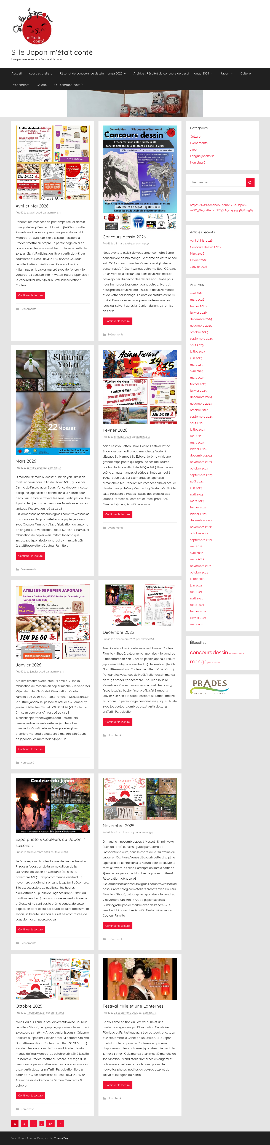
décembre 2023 (201, 455)
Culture (245, 73)
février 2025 (198, 384)
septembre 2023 (201, 475)
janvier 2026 (198, 312)
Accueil (17, 73)
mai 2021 (196, 592)
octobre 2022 (199, 533)
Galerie (42, 85)
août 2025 (197, 345)
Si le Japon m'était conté (52, 52)
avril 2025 (196, 371)
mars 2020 (197, 624)
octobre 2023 (199, 468)
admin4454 (54, 212)
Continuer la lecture (30, 295)
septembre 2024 (201, 416)
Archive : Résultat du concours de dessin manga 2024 (173, 73)
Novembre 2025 (118, 825)
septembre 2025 (201, 338)
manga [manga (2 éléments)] (198, 661)
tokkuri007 (61, 852)
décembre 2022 (201, 520)
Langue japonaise (202, 156)
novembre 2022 (201, 527)
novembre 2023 (201, 462)
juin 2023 (196, 488)
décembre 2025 (201, 319)
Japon (226, 73)
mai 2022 (196, 546)
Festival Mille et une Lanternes (133, 1006)
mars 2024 (197, 442)
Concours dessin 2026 (124, 236)
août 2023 (197, 481)
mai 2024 (196, 436)
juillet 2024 (197, 429)
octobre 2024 (199, 410)
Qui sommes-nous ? (68, 85)
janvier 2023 (198, 514)
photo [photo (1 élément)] (210, 662)
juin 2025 (196, 358)
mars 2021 (197, 605)
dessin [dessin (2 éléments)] (220, 652)
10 (50, 1123)
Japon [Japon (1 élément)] (241, 653)
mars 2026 (197, 299)
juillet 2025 (197, 351)
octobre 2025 (199, 332)
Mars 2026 (26, 461)
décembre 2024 (201, 397)
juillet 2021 (197, 579)
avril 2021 (196, 598)
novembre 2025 (201, 325)
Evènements (20, 85)
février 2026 (198, 306)
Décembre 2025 (118, 632)
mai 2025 (196, 364)
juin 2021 (196, 585)
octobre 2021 (199, 572)
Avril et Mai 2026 (32, 206)
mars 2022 (197, 559)
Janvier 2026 (28, 665)
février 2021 (198, 611)
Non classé (27, 762)
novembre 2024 (201, 403)
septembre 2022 (201, 540)
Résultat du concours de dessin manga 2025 (93, 73)
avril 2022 (196, 553)
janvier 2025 (198, 390)
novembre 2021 (200, 566)
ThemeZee (61, 1138)
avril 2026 (196, 293)
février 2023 (198, 507)
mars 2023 (197, 501)
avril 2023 (196, 494)
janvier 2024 (198, 449)
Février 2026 (115, 430)
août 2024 (197, 423)
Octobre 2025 (29, 1006)
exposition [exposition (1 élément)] (233, 653)
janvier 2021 (198, 618)
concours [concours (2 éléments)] (201, 652)
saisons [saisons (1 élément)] (217, 662)
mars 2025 (197, 377)
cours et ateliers (40, 73)
